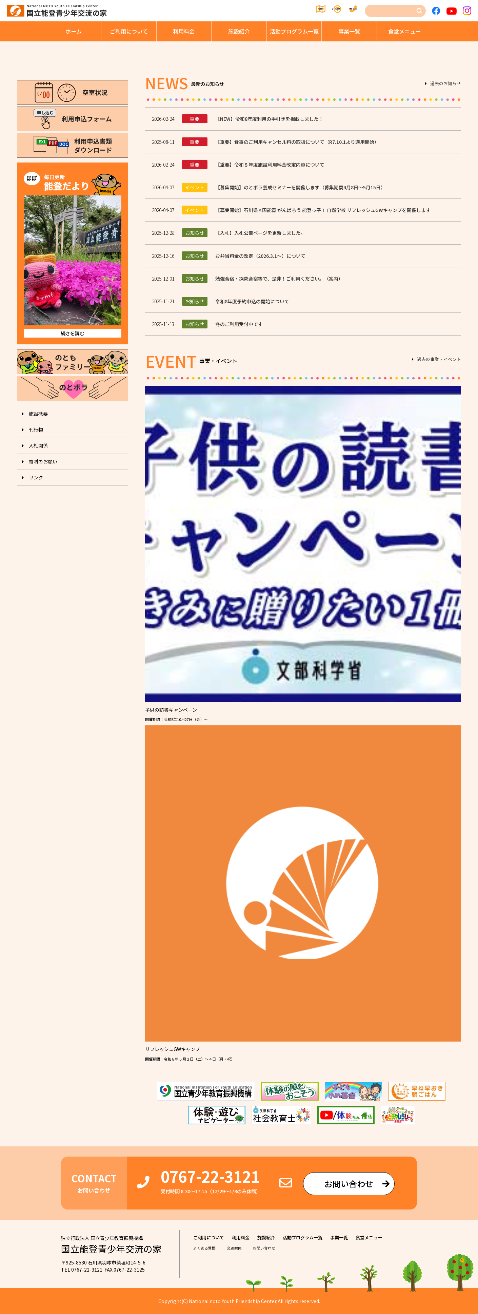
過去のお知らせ (445, 84)
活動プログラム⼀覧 (294, 31)
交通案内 (257, 10)
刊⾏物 (36, 429)
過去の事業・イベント (439, 359)
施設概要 (38, 413)
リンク (36, 477)
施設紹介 (239, 31)
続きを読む (72, 333)
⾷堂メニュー (404, 31)
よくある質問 (299, 10)
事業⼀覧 (349, 31)
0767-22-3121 (210, 1176)
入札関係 (38, 445)
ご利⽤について (129, 31)
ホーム (73, 31)
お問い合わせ (346, 10)
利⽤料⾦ (184, 31)
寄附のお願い (43, 461)
